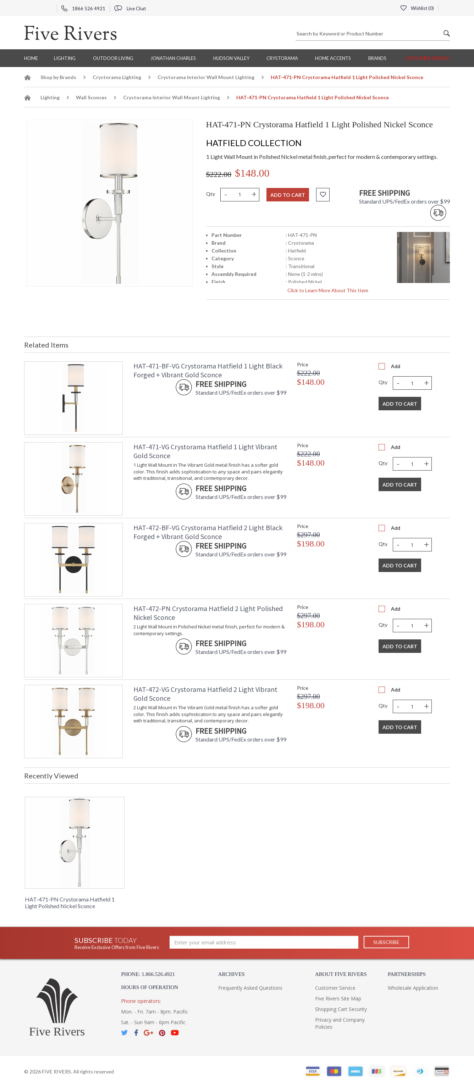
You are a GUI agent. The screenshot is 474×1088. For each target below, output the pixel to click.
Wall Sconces (91, 97)
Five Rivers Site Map (338, 998)
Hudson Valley (231, 58)
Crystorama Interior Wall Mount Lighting (206, 77)
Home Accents (333, 58)
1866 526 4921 (83, 8)
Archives (231, 974)
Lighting (65, 58)
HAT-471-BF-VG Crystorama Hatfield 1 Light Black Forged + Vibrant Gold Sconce (207, 370)
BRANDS (377, 58)
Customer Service (427, 58)
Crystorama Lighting (117, 77)
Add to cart (287, 195)
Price (302, 364)
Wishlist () (417, 8)
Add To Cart (399, 404)
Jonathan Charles (173, 58)
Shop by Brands (58, 77)
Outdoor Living (113, 58)
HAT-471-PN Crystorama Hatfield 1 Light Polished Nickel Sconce (70, 902)
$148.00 (252, 173)
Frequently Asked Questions (250, 987)
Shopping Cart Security (341, 1009)
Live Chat (130, 8)
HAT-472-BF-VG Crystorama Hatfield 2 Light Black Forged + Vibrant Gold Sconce (207, 532)
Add (395, 366)
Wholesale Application (413, 987)
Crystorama (282, 58)
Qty (210, 194)
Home (31, 58)
